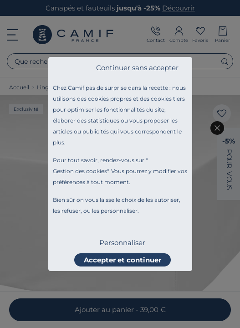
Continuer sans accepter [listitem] (137, 67)
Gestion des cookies (80, 171)
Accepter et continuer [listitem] (122, 260)
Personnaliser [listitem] (122, 242)
